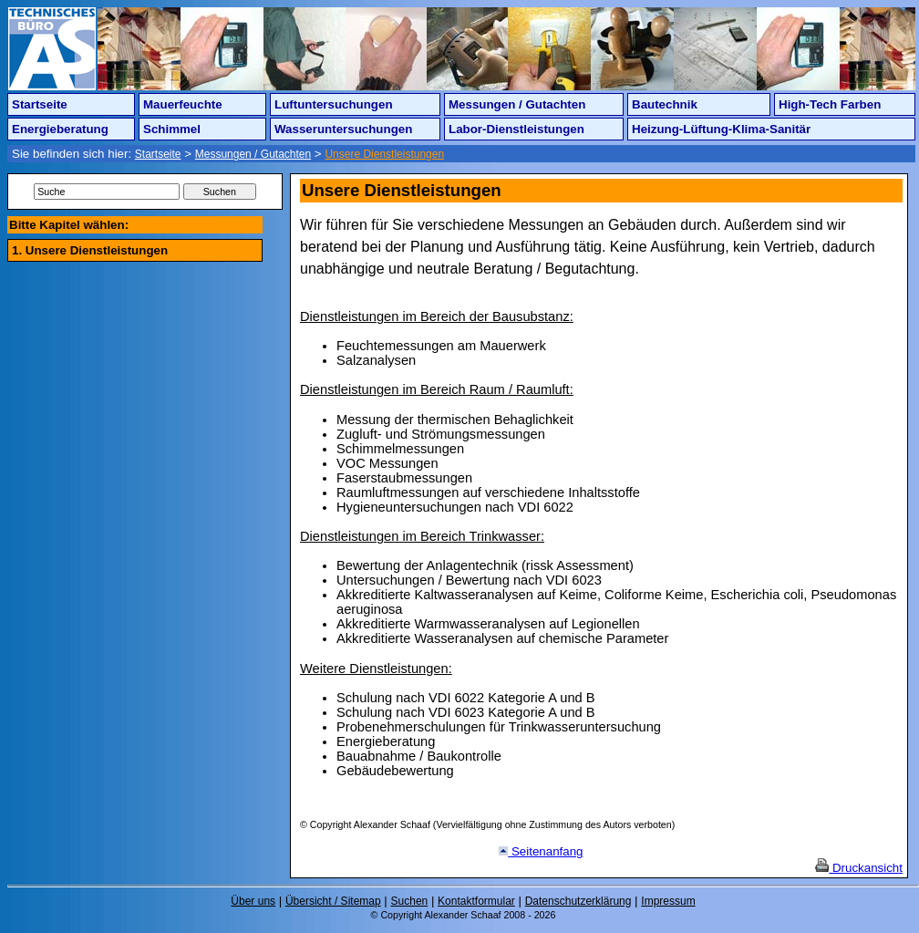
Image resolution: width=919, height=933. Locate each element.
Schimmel (172, 129)
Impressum (668, 901)
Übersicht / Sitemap (333, 901)
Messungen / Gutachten (517, 104)
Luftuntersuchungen (333, 104)
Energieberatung (60, 129)
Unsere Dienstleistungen (384, 154)
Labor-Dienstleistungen (516, 129)
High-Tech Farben (830, 104)
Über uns (253, 901)
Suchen (410, 901)
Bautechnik (664, 104)
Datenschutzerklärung (578, 901)
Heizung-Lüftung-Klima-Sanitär (721, 129)
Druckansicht (859, 868)
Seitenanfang (541, 851)
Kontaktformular (476, 901)
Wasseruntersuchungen (343, 129)
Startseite (39, 104)
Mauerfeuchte (182, 104)
